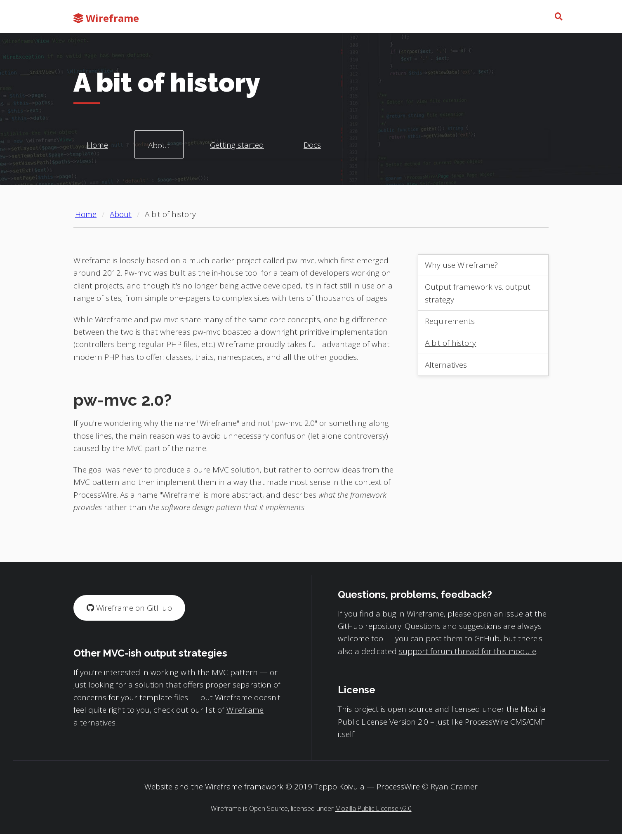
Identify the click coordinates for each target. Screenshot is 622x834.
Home (97, 144)
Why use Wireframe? (461, 265)
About (159, 145)
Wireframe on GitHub (129, 607)
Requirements (450, 321)
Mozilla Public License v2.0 (373, 808)
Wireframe (106, 18)
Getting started (237, 144)
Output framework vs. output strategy (477, 293)
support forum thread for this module (467, 651)
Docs (312, 144)
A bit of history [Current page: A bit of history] (170, 214)
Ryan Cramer (454, 786)
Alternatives (446, 364)
